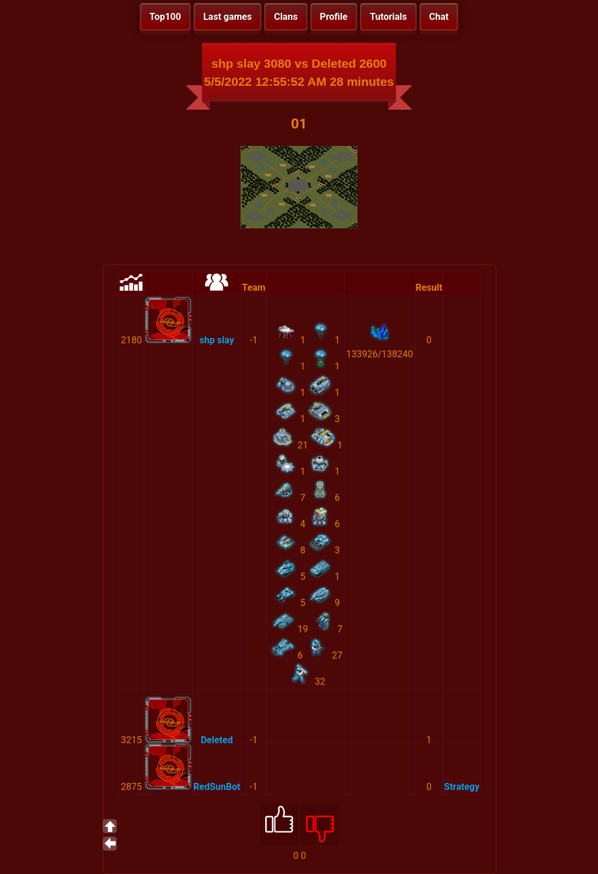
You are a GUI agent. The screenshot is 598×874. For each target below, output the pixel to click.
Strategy (461, 786)
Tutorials (388, 16)
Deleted (217, 740)
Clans (285, 16)
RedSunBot (216, 786)
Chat (438, 16)
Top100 (165, 16)
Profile (334, 16)
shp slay (217, 340)
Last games (227, 16)
